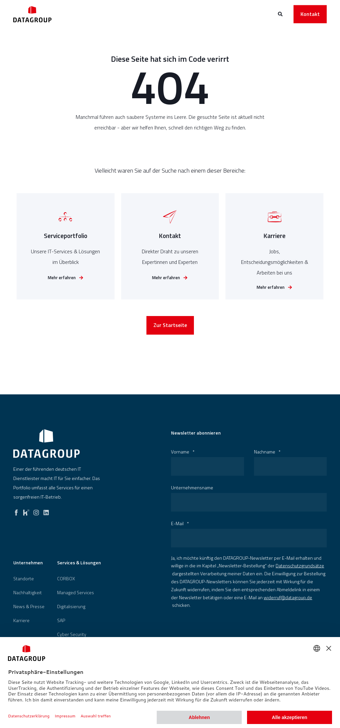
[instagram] (36, 511)
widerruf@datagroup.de (288, 597)
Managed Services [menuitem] (75, 592)
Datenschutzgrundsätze (300, 565)
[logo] (46, 443)
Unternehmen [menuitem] (28, 563)
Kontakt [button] (310, 14)
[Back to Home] (32, 14)
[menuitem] (23, 578)
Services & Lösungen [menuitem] (79, 563)
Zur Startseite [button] (170, 330)
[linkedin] (46, 511)
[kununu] (26, 511)
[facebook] (16, 511)
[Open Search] (281, 13)
